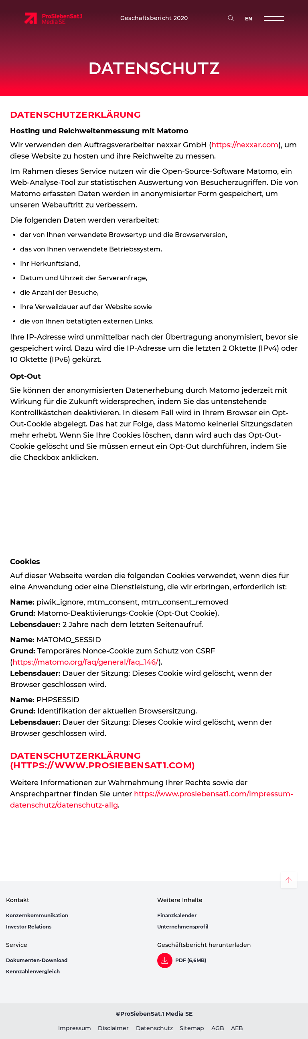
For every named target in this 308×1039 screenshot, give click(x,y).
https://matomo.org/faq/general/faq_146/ (85, 662)
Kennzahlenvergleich (33, 972)
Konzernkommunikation (37, 915)
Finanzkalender (177, 915)
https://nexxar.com (244, 145)
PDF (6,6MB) (190, 960)
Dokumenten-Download (36, 960)
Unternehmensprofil (183, 927)
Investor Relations (28, 927)
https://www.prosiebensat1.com (102, 765)
